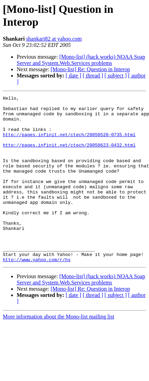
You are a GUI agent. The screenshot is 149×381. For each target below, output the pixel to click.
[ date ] (73, 75)
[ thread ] (93, 75)
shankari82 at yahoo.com (54, 39)
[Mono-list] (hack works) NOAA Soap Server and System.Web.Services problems (81, 60)
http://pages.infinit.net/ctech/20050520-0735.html (69, 143)
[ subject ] (116, 75)
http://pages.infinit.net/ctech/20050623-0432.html (69, 155)
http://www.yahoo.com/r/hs (37, 293)
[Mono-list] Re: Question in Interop (90, 69)
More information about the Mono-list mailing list (58, 350)
